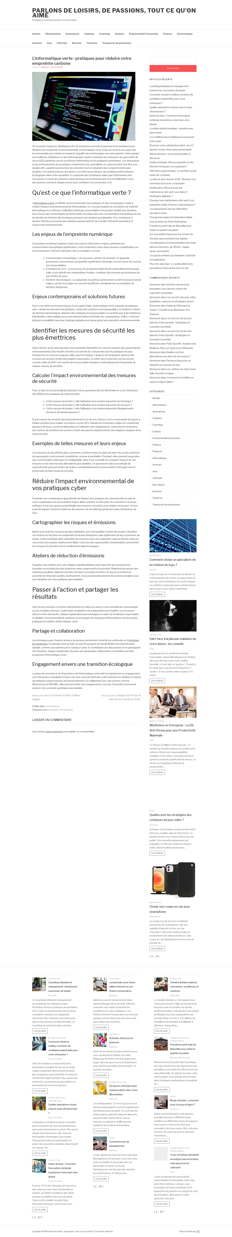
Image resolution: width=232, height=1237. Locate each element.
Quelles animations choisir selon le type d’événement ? (62, 1109)
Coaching (104, 33)
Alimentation (53, 33)
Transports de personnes (116, 43)
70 (157, 956)
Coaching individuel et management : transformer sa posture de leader (62, 986)
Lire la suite (40, 1031)
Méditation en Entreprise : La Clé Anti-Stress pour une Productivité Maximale (172, 730)
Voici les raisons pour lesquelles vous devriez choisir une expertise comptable (169, 289)
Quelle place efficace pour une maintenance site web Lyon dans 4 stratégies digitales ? (168, 192)
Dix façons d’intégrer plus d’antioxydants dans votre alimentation (123, 1090)
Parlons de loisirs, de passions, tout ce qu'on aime (114, 13)
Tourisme (92, 43)
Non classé (158, 484)
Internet (37, 43)
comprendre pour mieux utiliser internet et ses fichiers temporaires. (122, 986)
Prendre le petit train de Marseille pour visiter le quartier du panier (183, 1049)
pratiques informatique (60, 709)
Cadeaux (89, 33)
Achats (36, 33)
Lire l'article (157, 594)
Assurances (72, 33)
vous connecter (54, 731)
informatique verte (44, 203)
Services (77, 43)
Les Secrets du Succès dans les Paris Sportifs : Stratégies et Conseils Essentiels (171, 322)
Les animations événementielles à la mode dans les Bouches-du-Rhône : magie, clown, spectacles (173, 247)
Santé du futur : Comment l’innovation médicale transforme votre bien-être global (170, 120)
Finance (167, 33)
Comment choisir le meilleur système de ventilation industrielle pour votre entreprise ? (171, 99)
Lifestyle (62, 43)
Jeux (49, 43)
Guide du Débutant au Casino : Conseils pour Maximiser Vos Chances (170, 310)
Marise (45, 67)
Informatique (185, 33)
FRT (198, 1231)
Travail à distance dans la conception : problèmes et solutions (184, 986)
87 (39, 1217)
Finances (157, 451)
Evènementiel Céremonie (143, 33)
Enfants (119, 33)
